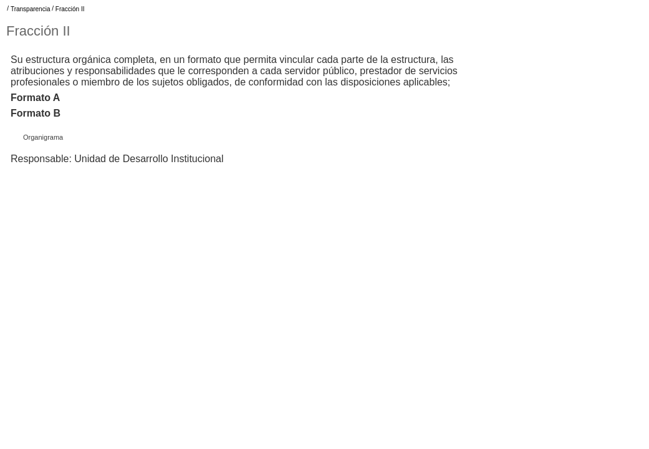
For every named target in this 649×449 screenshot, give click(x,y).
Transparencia (30, 9)
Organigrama (43, 137)
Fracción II (70, 9)
